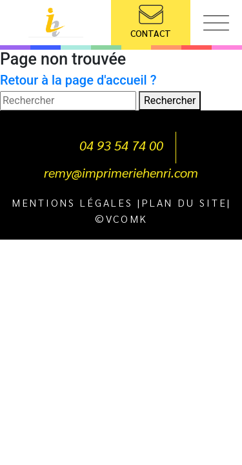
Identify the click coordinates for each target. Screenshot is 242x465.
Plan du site (184, 202)
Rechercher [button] (170, 100)
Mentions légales (72, 202)
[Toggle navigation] (216, 26)
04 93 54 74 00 (121, 145)
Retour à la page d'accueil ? (78, 80)
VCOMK (127, 218)
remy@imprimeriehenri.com (121, 172)
